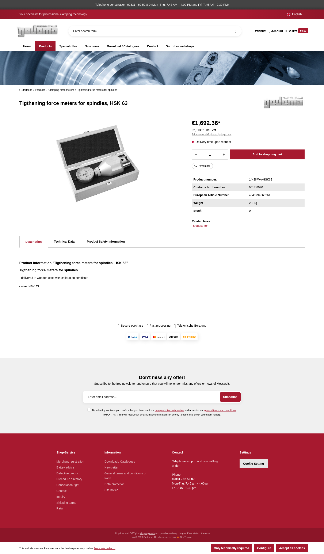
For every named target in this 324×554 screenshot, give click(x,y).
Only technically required (231, 548)
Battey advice (65, 467)
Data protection (114, 484)
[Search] (235, 31)
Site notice (111, 490)
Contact (61, 491)
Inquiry (60, 496)
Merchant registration (70, 461)
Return (60, 508)
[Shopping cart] (296, 31)
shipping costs (147, 533)
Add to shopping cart (267, 154)
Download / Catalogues (119, 461)
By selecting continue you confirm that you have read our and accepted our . (164, 410)
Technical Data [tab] (64, 241)
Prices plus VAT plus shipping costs (211, 134)
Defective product (67, 473)
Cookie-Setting (253, 463)
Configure (264, 548)
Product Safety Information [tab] (106, 241)
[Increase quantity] (224, 154)
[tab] (33, 242)
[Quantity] (210, 154)
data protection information (169, 410)
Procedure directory (69, 479)
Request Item (200, 225)
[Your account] (276, 31)
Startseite (25, 89)
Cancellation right (67, 485)
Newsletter (111, 467)
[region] (100, 163)
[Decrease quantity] (196, 154)
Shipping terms (66, 502)
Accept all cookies (292, 548)
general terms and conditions (220, 410)
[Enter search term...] (155, 31)
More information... (104, 548)
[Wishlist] (260, 31)
